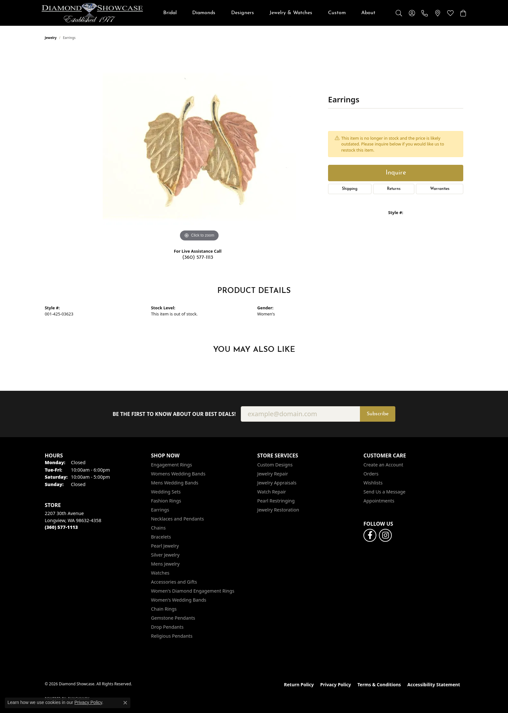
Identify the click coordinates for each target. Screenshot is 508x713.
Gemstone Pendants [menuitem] (173, 618)
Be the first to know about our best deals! (174, 414)
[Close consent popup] (125, 703)
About (368, 12)
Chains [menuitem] (158, 528)
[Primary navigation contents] (269, 13)
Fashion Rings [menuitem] (166, 501)
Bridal (170, 12)
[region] (199, 146)
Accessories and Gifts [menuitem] (174, 582)
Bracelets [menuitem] (161, 537)
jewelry (51, 37)
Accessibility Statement (433, 684)
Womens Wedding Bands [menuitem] (178, 474)
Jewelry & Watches (290, 12)
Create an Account (383, 465)
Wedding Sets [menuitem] (166, 492)
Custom (337, 12)
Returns (393, 189)
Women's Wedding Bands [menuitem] (178, 600)
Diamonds (203, 12)
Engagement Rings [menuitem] (171, 465)
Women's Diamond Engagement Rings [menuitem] (192, 591)
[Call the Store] (61, 527)
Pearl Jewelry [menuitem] (165, 546)
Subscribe (378, 414)
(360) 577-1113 (197, 257)
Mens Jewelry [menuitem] (165, 564)
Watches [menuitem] (160, 573)
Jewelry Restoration (278, 510)
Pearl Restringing (276, 501)
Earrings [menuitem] (160, 510)
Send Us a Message (384, 492)
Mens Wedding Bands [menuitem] (174, 483)
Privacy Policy (335, 684)
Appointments (378, 501)
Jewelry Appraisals (276, 483)
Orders (371, 474)
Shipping (349, 189)
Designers (242, 12)
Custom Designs (275, 465)
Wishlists (372, 483)
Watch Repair (271, 492)
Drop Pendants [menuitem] (167, 627)
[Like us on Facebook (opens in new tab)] (369, 535)
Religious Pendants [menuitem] (172, 636)
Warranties (439, 189)
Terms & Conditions (379, 684)
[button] (399, 12)
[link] (424, 12)
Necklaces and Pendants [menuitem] (177, 519)
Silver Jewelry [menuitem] (165, 555)
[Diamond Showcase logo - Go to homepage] (92, 13)
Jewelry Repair (272, 474)
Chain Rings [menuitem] (164, 609)
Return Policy (299, 684)
